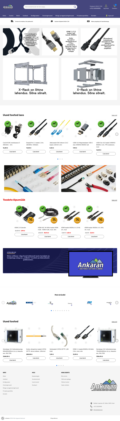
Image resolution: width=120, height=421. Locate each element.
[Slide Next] (116, 134)
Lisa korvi (11, 151)
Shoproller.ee (54, 419)
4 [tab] (57, 311)
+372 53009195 (95, 8)
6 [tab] (62, 311)
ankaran (7, 419)
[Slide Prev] (3, 134)
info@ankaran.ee (98, 410)
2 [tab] (53, 311)
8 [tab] (66, 311)
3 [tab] (55, 311)
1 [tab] (51, 311)
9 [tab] (68, 311)
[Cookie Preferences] (3, 418)
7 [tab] (64, 311)
